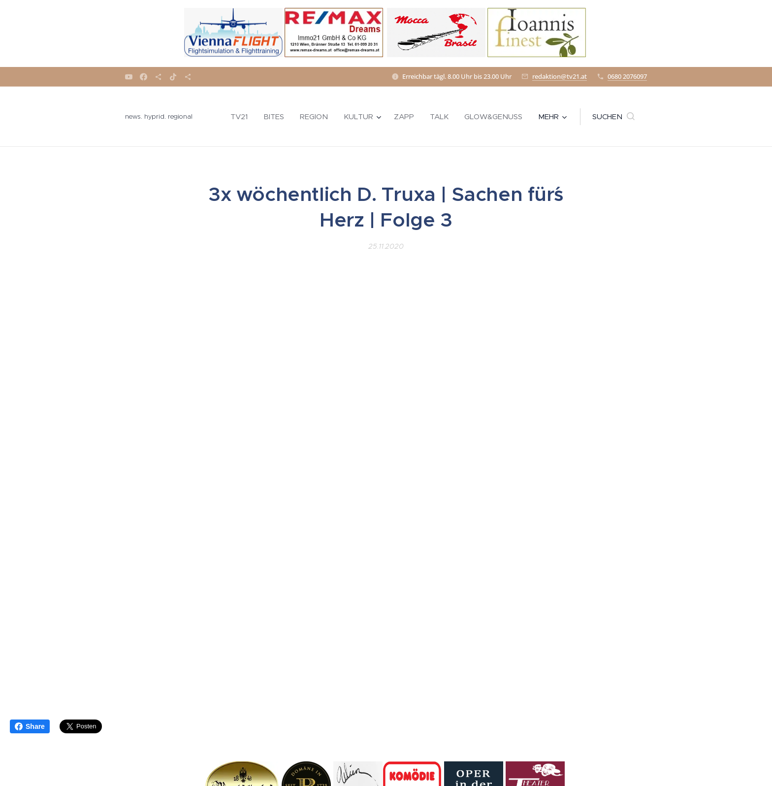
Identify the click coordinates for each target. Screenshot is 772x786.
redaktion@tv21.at (559, 76)
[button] (613, 116)
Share (30, 726)
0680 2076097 (627, 76)
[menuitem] (242, 116)
